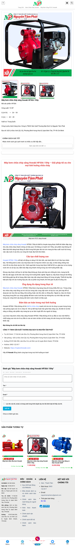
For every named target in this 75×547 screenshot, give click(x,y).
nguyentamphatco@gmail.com (51, 495)
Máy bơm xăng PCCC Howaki (49, 7)
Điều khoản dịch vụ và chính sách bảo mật (29, 493)
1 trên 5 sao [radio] (3, 372)
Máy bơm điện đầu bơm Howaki (12, 461)
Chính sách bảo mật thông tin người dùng (29, 501)
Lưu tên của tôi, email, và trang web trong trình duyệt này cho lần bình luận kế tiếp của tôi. (34, 404)
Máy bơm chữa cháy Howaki (13, 288)
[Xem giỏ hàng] (67, 3)
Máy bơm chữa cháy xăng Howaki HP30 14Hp (37, 462)
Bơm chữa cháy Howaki (32, 7)
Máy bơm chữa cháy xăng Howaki (14, 244)
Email (5, 394)
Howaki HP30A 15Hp (10, 260)
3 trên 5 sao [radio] (11, 372)
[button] (3, 3)
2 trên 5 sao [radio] (7, 372)
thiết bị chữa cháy (33, 306)
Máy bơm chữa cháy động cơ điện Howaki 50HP (61, 462)
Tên (4, 385)
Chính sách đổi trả (28, 519)
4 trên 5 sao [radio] (18, 372)
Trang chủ (21, 7)
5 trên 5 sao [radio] (26, 372)
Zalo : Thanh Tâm (47, 483)
